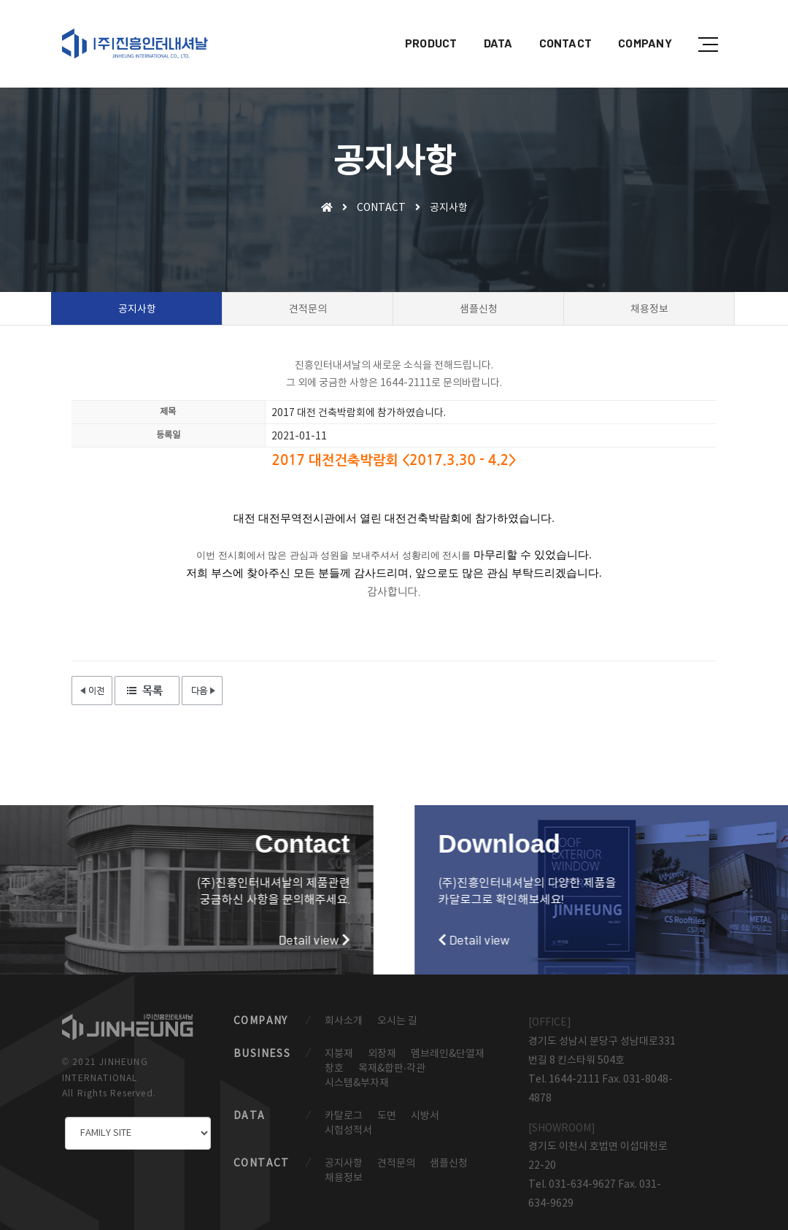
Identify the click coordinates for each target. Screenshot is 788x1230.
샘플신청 (449, 1163)
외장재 (382, 1054)
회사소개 (344, 1021)
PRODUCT (421, 26)
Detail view (143, 939)
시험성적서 (348, 1131)
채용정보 (344, 1178)
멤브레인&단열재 (447, 1054)
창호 (334, 1069)
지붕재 (339, 1054)
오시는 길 (397, 1021)
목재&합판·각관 (391, 1069)
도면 (386, 1116)
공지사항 (344, 1163)
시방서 (425, 1116)
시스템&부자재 (357, 1083)
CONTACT (555, 26)
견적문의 (396, 1163)
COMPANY (636, 26)
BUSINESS (261, 1054)
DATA (488, 26)
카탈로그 (344, 1116)
